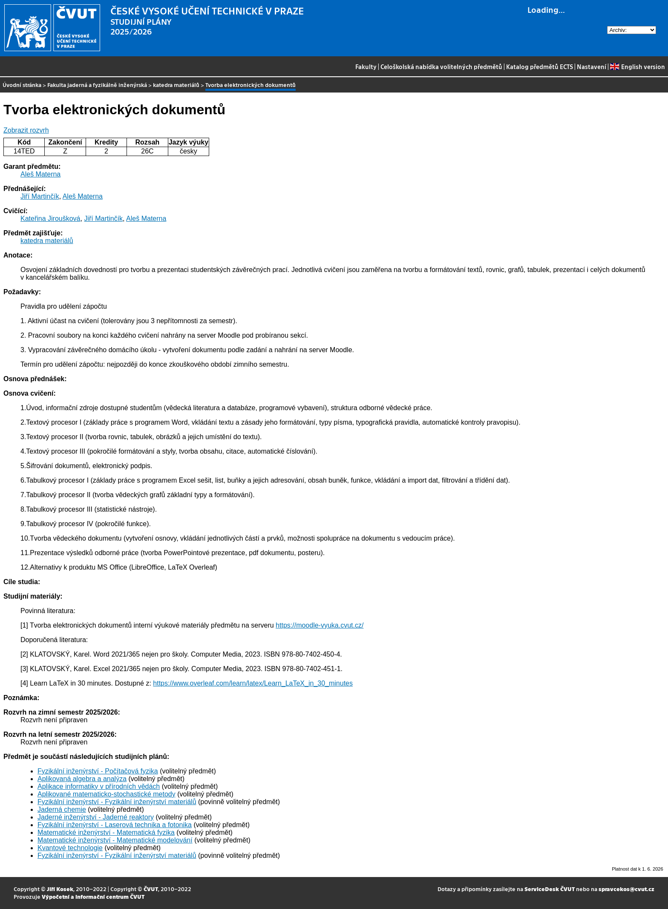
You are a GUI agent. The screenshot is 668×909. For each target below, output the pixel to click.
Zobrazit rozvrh (26, 130)
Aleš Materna (40, 174)
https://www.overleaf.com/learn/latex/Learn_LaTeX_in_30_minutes (253, 683)
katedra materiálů (176, 84)
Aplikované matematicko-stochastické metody (106, 794)
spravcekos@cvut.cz (626, 889)
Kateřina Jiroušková (50, 218)
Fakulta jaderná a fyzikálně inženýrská (97, 84)
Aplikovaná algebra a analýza (82, 778)
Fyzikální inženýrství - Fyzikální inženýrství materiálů (116, 801)
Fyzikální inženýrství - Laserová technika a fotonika (114, 824)
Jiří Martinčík (39, 196)
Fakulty (366, 66)
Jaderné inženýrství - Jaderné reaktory (95, 817)
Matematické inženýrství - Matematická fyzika (106, 832)
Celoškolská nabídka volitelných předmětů (441, 66)
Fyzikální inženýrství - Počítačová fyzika (97, 771)
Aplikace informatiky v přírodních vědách (98, 786)
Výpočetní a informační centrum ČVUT (93, 896)
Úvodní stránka (22, 84)
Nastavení (591, 66)
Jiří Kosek (60, 889)
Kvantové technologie (70, 847)
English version (637, 66)
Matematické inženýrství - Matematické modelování (115, 840)
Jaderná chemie (61, 809)
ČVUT (151, 889)
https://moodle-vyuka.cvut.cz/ (319, 625)
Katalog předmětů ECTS (539, 66)
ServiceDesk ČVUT (549, 889)
